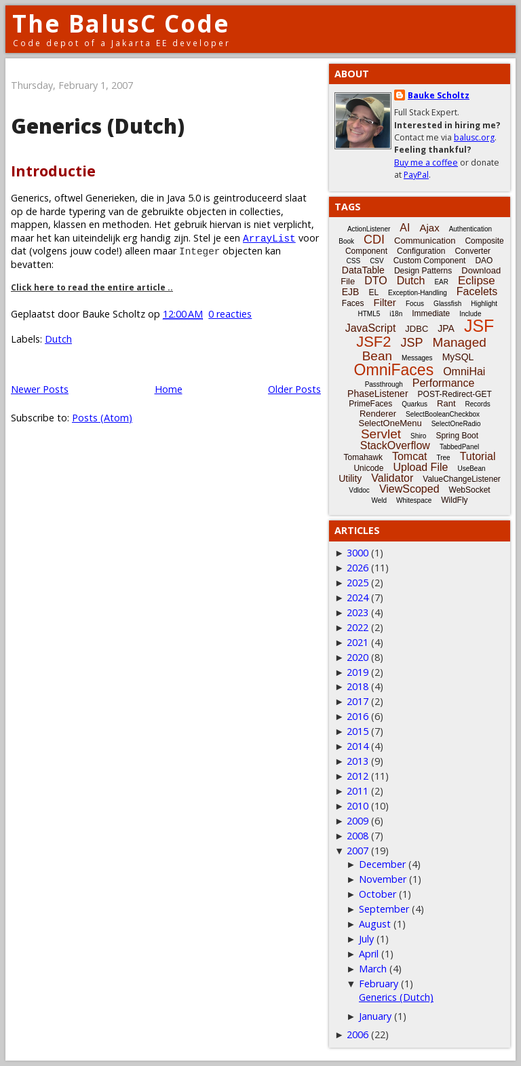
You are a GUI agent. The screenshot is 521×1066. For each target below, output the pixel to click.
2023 (357, 612)
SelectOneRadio (456, 423)
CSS (354, 261)
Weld (379, 500)
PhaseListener (377, 393)
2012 (357, 775)
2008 (357, 835)
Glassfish (447, 303)
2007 (357, 850)
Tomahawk (363, 457)
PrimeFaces (370, 403)
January (375, 1016)
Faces (353, 303)
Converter (472, 251)
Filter (385, 302)
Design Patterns (423, 270)
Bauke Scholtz (438, 95)
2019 (357, 672)
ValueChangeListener (462, 479)
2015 (357, 731)
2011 (357, 790)
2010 (357, 805)
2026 (357, 567)
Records (477, 404)
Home (168, 389)
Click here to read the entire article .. (92, 287)
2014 (357, 746)
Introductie (53, 170)
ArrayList (269, 237)
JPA (446, 328)
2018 (357, 686)
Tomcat (409, 456)
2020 (357, 657)
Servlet (381, 434)
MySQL (458, 356)
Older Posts (294, 389)
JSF (479, 325)
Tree (443, 457)
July (366, 938)
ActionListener (368, 229)
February (378, 983)
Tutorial (478, 456)
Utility (350, 478)
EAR (441, 282)
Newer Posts (40, 389)
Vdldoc (359, 490)
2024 (357, 597)
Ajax (429, 227)
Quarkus (414, 404)
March (373, 968)
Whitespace (413, 500)
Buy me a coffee (426, 162)
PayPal (416, 174)
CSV (377, 261)
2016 (357, 716)
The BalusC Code (121, 23)
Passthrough (384, 384)
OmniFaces (394, 370)
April (369, 953)
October (377, 894)
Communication (424, 240)
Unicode (368, 468)
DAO (484, 260)
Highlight (484, 303)
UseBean (471, 468)
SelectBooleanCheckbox (443, 414)
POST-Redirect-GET (455, 394)
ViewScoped (409, 489)
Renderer (378, 413)
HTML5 (369, 314)
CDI (374, 239)
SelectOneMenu (389, 423)
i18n (395, 314)
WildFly (454, 500)
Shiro (418, 436)
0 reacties (230, 313)
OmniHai (464, 371)
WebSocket (469, 490)
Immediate (431, 313)
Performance (443, 383)
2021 (357, 642)
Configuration (421, 251)
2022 (357, 627)
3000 (357, 552)
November (382, 879)
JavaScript (370, 328)
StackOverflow (395, 445)
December (382, 864)
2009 (357, 820)
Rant (446, 403)
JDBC (416, 329)
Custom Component (429, 260)
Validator (392, 478)
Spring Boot (457, 435)
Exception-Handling (417, 293)
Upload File (420, 467)
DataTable (363, 270)
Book (346, 241)
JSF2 (373, 341)
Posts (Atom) (102, 417)
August (375, 923)
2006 (357, 1034)
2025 (357, 582)
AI (405, 227)
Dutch (58, 338)
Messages (417, 358)
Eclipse (476, 280)
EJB (351, 291)
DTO (375, 280)
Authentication (470, 229)
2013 (357, 761)
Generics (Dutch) (98, 126)
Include (470, 314)
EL (373, 292)
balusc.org (474, 137)
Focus (415, 303)
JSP (412, 342)
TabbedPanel (459, 447)
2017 (357, 701)
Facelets (477, 291)
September (384, 908)
